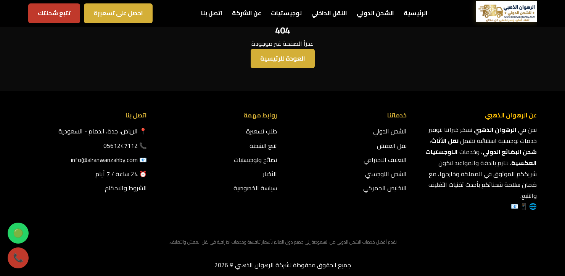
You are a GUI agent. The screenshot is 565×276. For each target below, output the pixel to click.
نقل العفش (392, 145)
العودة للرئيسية (282, 58)
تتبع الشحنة (263, 145)
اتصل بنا (211, 13)
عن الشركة (246, 13)
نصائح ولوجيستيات (255, 159)
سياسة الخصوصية (255, 188)
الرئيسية (416, 13)
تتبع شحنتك (54, 13)
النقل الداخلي (329, 13)
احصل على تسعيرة (118, 13)
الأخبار (270, 174)
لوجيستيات (286, 13)
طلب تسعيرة (261, 131)
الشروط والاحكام (126, 188)
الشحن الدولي (375, 13)
